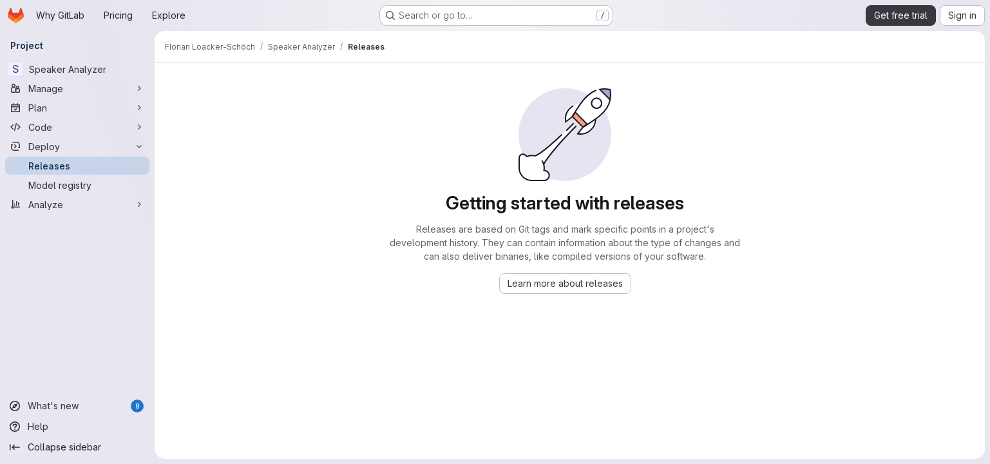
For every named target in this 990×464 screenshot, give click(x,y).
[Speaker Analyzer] (77, 69)
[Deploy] (77, 146)
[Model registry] (77, 185)
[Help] (77, 427)
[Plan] (77, 108)
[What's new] (77, 406)
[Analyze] (77, 204)
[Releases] (77, 166)
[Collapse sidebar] (77, 447)
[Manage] (77, 88)
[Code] (77, 127)
